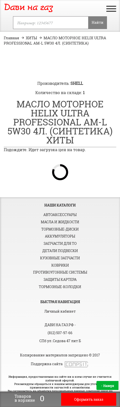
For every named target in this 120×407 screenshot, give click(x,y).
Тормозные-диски (60, 229)
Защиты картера (60, 279)
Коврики (60, 265)
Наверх (107, 386)
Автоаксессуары (60, 214)
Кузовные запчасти (60, 258)
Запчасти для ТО (60, 243)
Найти (97, 22)
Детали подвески (60, 250)
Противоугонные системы (60, 272)
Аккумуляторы (60, 236)
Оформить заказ (88, 399)
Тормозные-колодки (60, 286)
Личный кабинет (60, 311)
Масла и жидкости (60, 222)
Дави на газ (28, 8)
